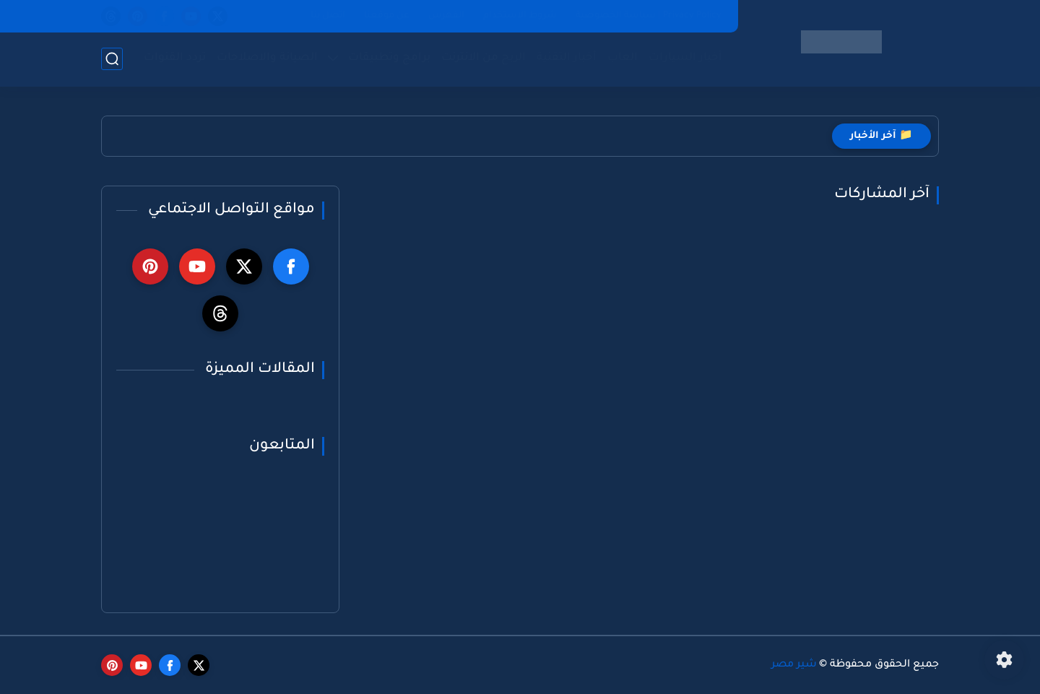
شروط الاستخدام (520, 16)
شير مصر (794, 665)
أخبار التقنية (567, 58)
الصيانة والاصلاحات (267, 58)
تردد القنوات (175, 58)
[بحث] (112, 59)
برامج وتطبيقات (389, 58)
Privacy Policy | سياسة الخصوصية (649, 16)
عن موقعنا (387, 16)
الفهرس (446, 16)
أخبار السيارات (685, 58)
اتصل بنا (328, 16)
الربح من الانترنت (483, 58)
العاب (622, 58)
